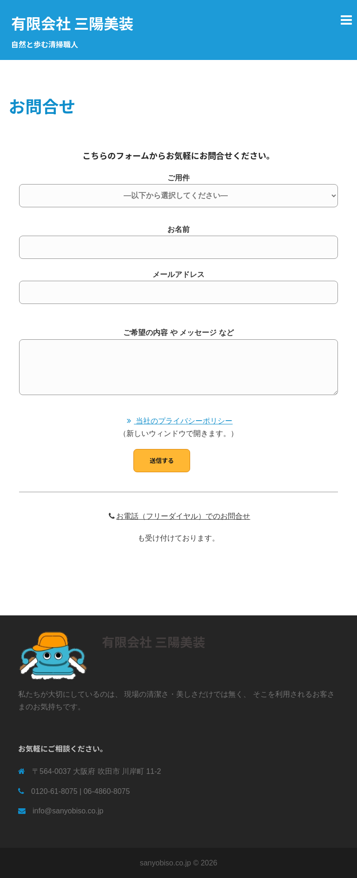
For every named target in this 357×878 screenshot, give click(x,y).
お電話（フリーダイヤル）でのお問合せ (179, 516)
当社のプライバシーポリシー (178, 421)
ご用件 (178, 187)
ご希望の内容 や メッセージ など (178, 362)
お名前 (178, 238)
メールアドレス (178, 283)
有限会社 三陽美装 (72, 22)
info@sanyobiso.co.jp (68, 811)
